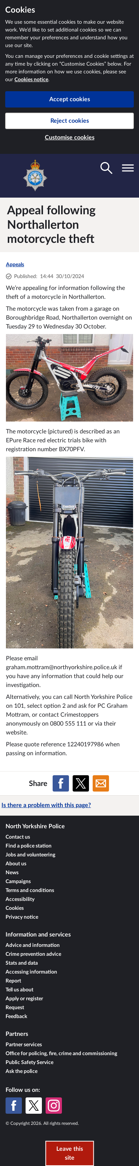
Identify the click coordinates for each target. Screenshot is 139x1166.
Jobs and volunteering (30, 855)
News (12, 872)
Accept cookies (69, 99)
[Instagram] (54, 1105)
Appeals (15, 264)
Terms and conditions (30, 890)
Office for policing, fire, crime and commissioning (61, 1053)
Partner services (24, 1044)
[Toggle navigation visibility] (128, 168)
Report (13, 981)
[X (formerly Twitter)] (34, 1105)
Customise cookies (70, 138)
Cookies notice (31, 79)
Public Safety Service (29, 1062)
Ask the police (21, 1071)
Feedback (16, 1016)
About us (16, 863)
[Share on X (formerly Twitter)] (81, 783)
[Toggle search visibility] (106, 168)
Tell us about (19, 989)
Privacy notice (22, 917)
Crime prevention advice (33, 954)
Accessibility (20, 899)
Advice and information (33, 945)
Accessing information (31, 972)
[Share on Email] (101, 783)
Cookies (15, 908)
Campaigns (18, 881)
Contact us (18, 837)
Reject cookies (69, 121)
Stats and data (22, 963)
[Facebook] (14, 1105)
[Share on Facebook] (61, 783)
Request (15, 1007)
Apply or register (24, 998)
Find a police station (29, 846)
